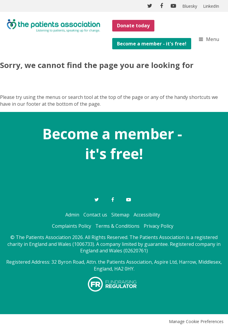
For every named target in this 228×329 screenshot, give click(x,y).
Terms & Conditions (117, 226)
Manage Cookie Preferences (196, 321)
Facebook (112, 199)
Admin (72, 214)
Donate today (133, 25)
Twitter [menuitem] (150, 6)
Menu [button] (212, 39)
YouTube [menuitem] (173, 6)
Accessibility (147, 214)
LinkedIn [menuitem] (211, 6)
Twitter (96, 199)
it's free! (114, 153)
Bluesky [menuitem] (189, 6)
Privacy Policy (158, 226)
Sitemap (120, 214)
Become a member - (114, 133)
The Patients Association (53, 25)
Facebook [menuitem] (161, 6)
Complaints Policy (71, 226)
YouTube (128, 199)
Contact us (95, 214)
